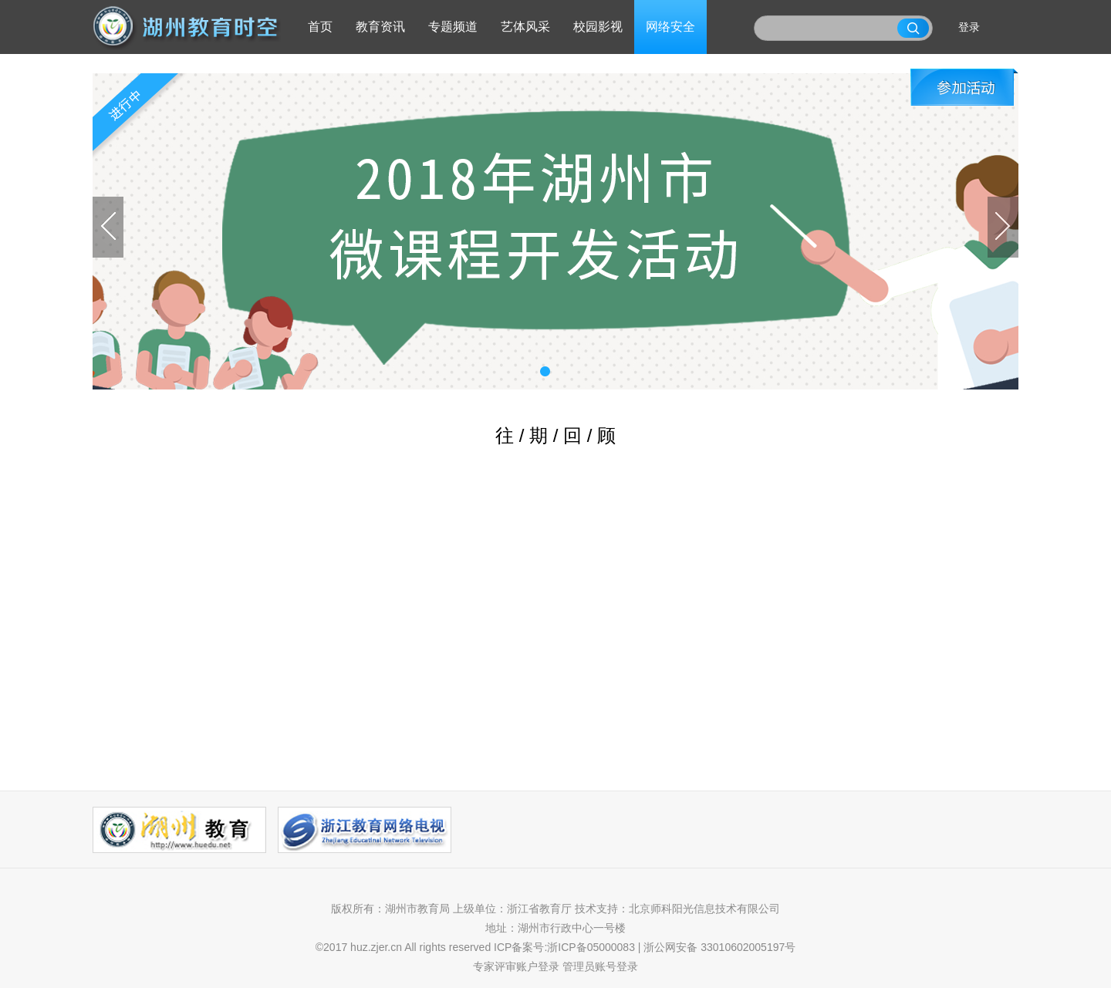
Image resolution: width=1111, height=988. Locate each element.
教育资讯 (380, 26)
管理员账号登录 (600, 966)
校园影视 (598, 26)
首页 (320, 26)
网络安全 (670, 26)
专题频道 (453, 26)
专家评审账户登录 (516, 966)
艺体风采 (525, 26)
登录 (969, 27)
